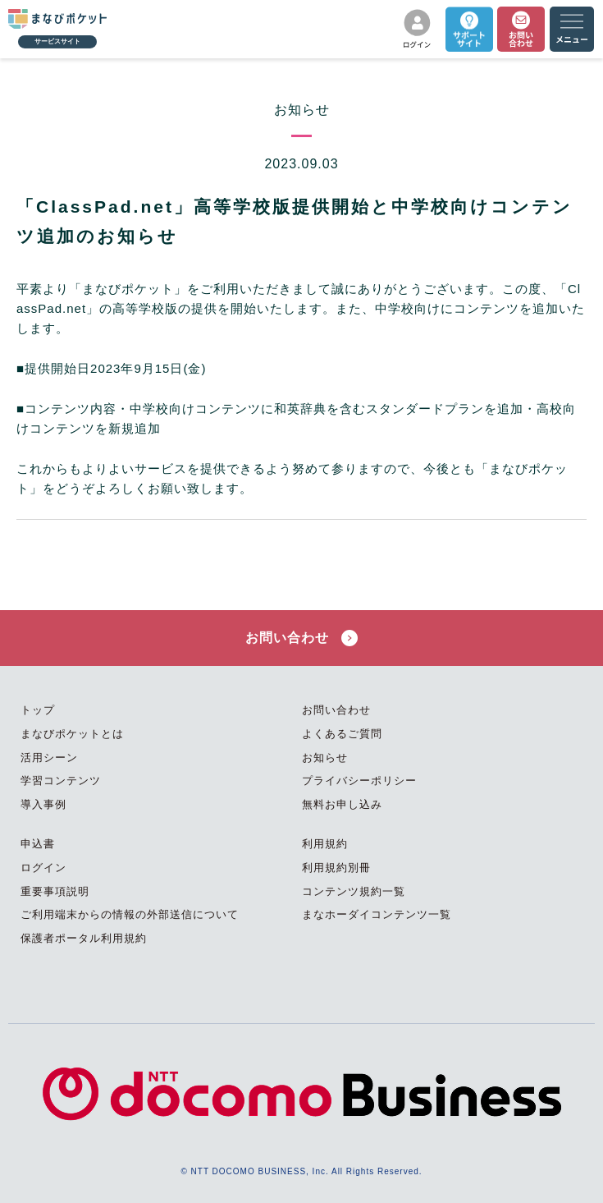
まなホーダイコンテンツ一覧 (376, 914)
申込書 (38, 844)
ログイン (43, 867)
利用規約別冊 (336, 867)
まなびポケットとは (72, 734)
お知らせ (325, 757)
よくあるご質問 (342, 734)
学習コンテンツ (61, 780)
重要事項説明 (55, 891)
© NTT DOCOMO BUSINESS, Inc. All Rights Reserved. (301, 1171)
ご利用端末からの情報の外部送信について (130, 914)
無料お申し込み (342, 804)
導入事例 (43, 804)
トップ (38, 710)
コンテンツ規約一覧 (353, 891)
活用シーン (49, 757)
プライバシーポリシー (359, 780)
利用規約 (325, 844)
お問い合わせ (301, 638)
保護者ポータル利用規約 (84, 938)
